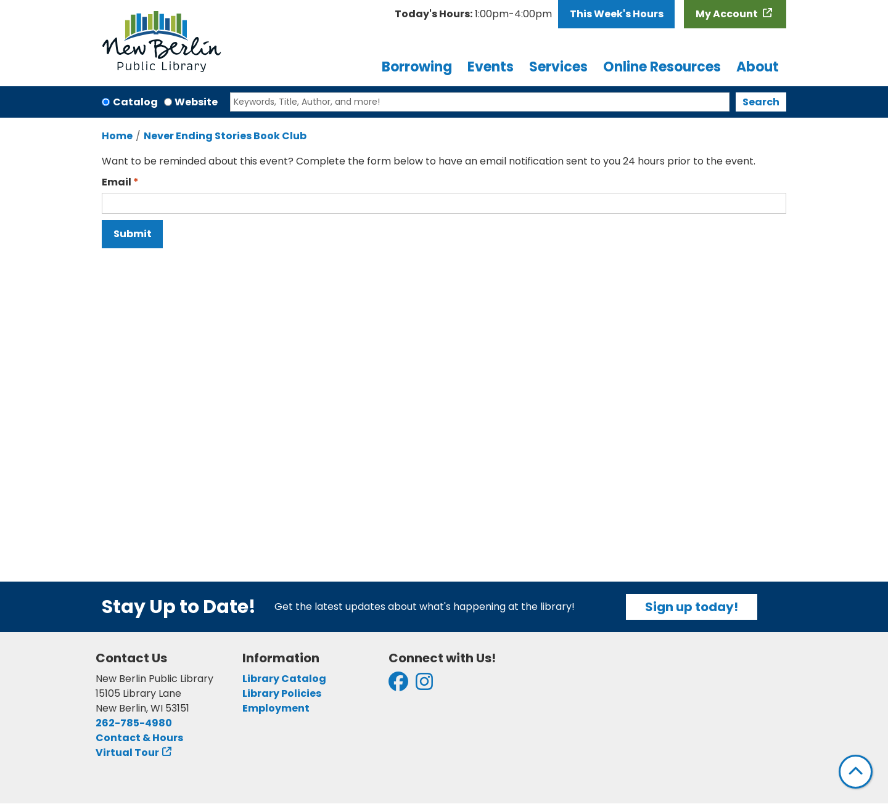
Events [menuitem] (490, 66)
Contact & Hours (139, 738)
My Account (728, 14)
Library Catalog (284, 679)
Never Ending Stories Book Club (225, 136)
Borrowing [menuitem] (417, 66)
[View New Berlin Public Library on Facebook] (398, 685)
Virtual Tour (127, 752)
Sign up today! (691, 606)
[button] (473, 14)
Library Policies (281, 693)
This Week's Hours (617, 14)
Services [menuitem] (558, 66)
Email (116, 182)
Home (117, 136)
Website (196, 102)
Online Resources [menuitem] (662, 66)
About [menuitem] (757, 66)
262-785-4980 (134, 723)
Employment (276, 708)
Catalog (135, 102)
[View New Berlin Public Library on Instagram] (424, 685)
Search (760, 102)
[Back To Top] (856, 772)
